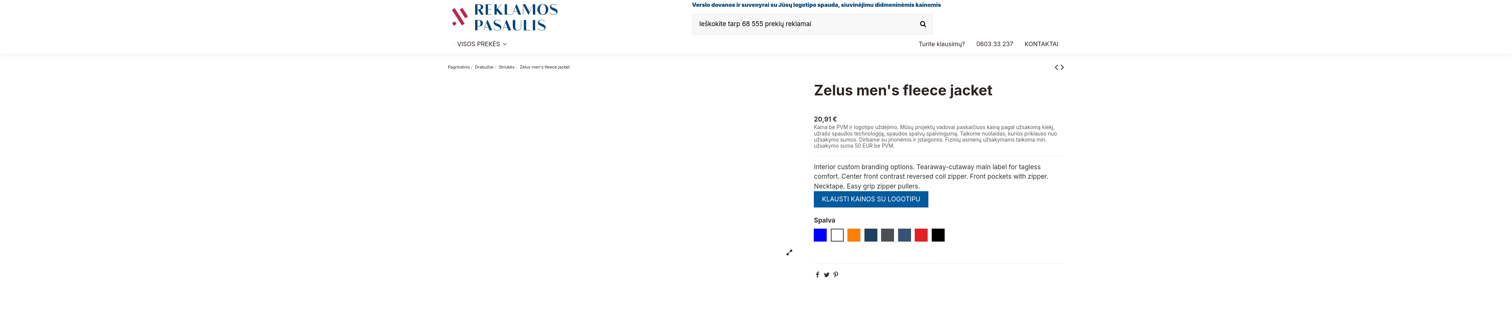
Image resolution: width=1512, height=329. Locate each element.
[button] (995, 43)
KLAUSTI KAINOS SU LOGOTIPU (871, 199)
